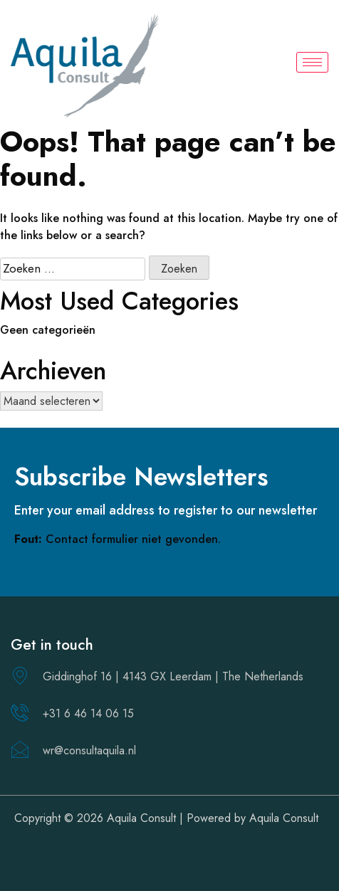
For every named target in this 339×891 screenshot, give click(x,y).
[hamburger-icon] (312, 62)
